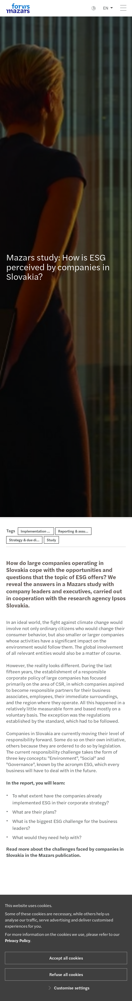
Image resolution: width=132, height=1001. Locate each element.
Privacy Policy (17, 940)
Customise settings (68, 988)
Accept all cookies (66, 958)
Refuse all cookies (66, 974)
